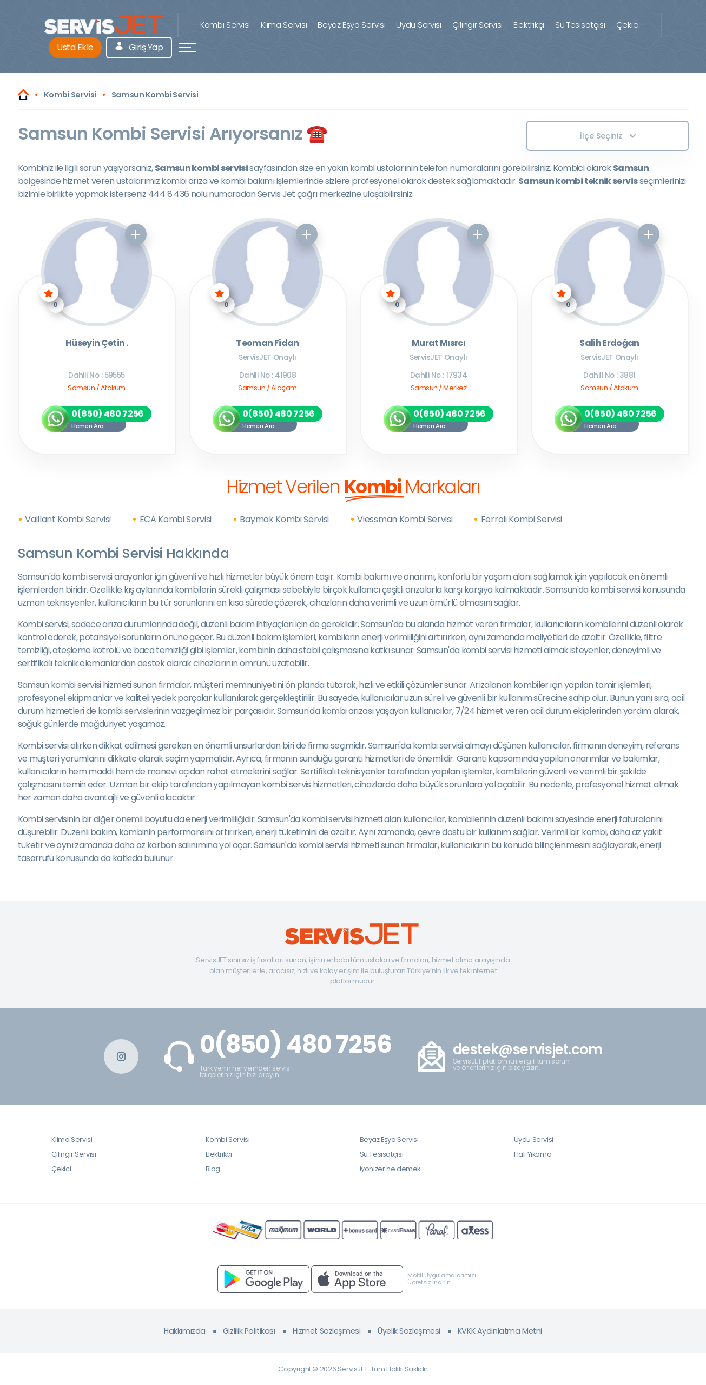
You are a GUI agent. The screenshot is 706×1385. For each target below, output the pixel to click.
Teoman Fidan (267, 343)
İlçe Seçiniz (608, 135)
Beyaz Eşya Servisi (351, 24)
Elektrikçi (528, 24)
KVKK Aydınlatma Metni (500, 1330)
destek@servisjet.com (528, 1049)
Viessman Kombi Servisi (404, 519)
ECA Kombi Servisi (176, 519)
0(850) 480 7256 (296, 1044)
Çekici (627, 24)
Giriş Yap (139, 47)
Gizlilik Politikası (249, 1330)
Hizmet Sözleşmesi (327, 1330)
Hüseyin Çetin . (96, 343)
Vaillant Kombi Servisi (68, 519)
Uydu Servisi (418, 24)
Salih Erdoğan (609, 343)
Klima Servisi (284, 24)
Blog (213, 1168)
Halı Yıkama (533, 1154)
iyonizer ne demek (390, 1168)
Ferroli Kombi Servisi (521, 519)
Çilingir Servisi (477, 24)
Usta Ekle (75, 47)
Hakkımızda (185, 1330)
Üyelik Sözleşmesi (409, 1330)
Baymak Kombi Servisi (284, 519)
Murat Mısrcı (438, 343)
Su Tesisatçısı (580, 24)
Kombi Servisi (225, 24)
